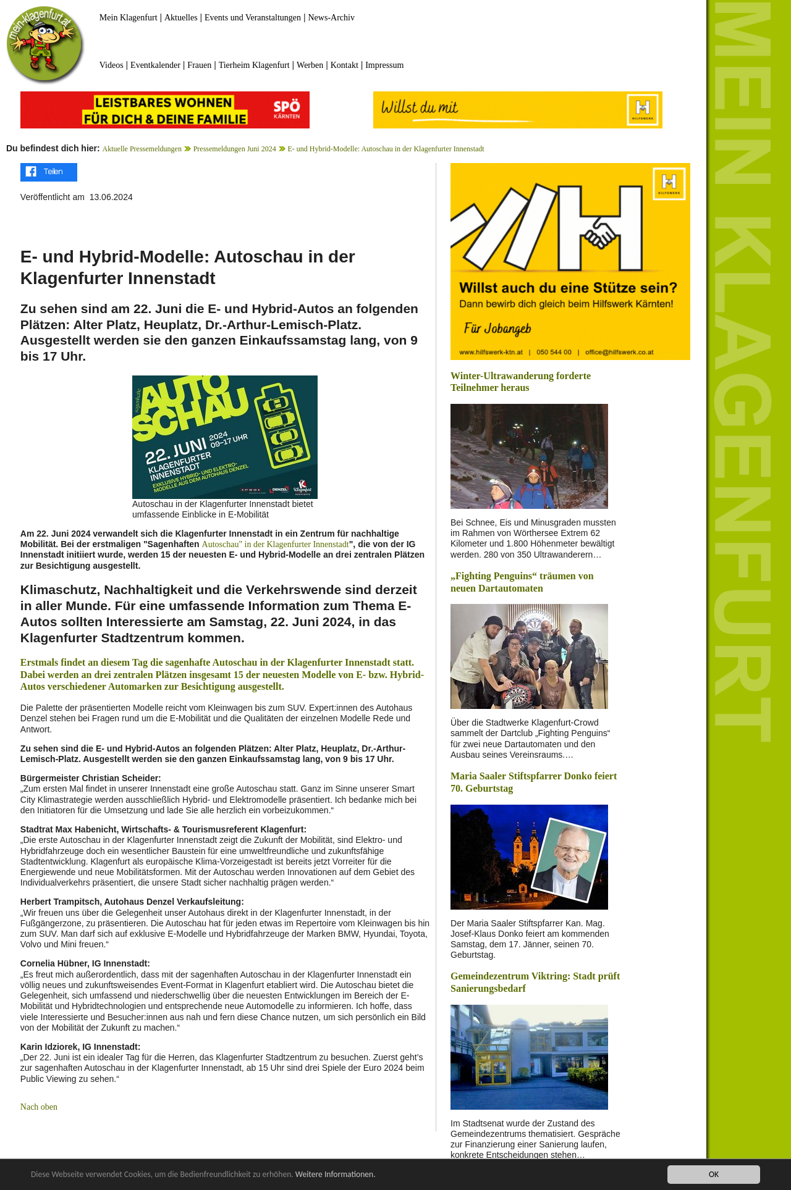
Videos (111, 65)
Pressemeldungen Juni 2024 (234, 149)
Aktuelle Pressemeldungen (142, 149)
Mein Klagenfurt (128, 17)
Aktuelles (181, 17)
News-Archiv (331, 17)
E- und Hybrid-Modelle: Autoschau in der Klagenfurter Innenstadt (385, 149)
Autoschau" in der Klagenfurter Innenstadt (275, 544)
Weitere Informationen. (335, 1175)
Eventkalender (155, 65)
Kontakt (344, 65)
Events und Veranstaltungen (253, 17)
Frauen (199, 65)
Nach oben (38, 1107)
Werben (310, 65)
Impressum (384, 65)
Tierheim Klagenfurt (254, 65)
